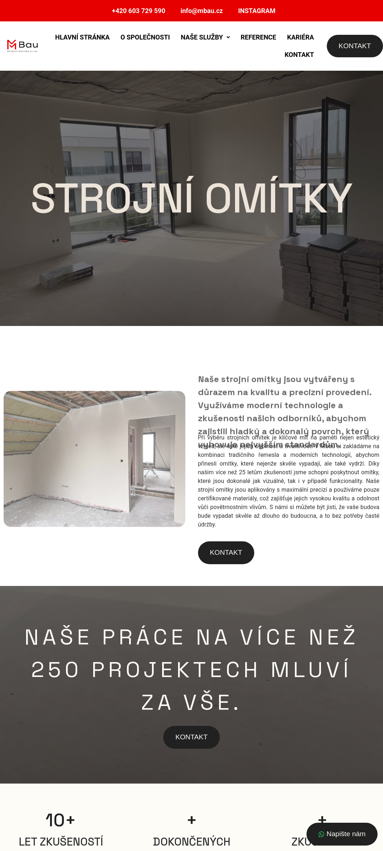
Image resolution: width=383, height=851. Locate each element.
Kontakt (299, 54)
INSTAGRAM (257, 11)
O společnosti (145, 37)
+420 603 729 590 (138, 11)
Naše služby (205, 37)
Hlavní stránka (82, 37)
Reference (258, 37)
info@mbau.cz (202, 11)
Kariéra (300, 37)
